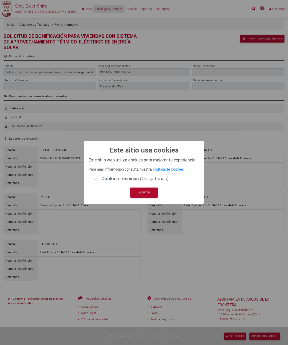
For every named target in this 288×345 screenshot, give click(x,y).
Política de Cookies (168, 169)
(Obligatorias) (134, 178)
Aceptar (144, 192)
